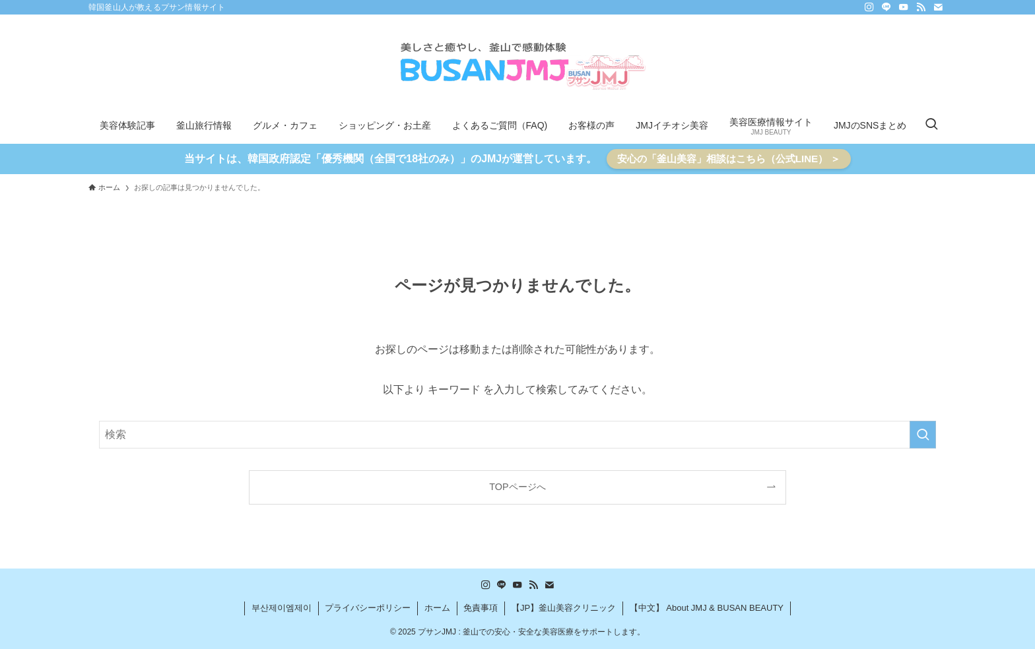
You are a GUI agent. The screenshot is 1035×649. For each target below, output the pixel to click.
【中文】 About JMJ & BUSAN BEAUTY (707, 608)
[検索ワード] (517, 434)
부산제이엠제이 (281, 608)
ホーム (437, 608)
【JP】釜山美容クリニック (564, 608)
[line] (886, 7)
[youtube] (903, 7)
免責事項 (480, 608)
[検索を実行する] (923, 434)
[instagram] (869, 7)
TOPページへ (517, 486)
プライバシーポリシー (368, 608)
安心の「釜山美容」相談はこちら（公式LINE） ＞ (729, 158)
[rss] (920, 7)
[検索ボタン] (931, 125)
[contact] (938, 7)
